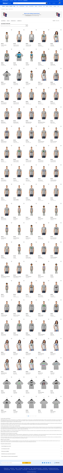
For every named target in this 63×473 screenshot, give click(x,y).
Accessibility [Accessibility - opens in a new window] (50, 468)
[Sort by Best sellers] (58, 21)
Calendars (55, 6)
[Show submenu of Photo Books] (42, 6)
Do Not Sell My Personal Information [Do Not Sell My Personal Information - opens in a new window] (43, 469)
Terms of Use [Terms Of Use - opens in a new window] (13, 469)
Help (49, 3)
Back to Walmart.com (5, 0)
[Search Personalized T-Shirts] (13, 25)
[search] (27, 25)
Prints (17, 6)
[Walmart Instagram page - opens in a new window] (50, 462)
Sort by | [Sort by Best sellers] (54, 20)
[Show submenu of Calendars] (56, 6)
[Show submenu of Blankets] (37, 6)
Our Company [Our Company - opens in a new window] (21, 468)
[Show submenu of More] (59, 6)
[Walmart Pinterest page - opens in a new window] (46, 462)
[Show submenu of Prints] (18, 6)
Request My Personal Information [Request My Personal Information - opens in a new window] (54, 469)
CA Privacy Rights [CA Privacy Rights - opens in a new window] (24, 469)
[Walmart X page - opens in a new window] (44, 462)
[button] (7, 30)
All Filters (3, 21)
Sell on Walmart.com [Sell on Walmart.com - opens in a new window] (27, 468)
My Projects (15, 0)
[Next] (36, 416)
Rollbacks (3, 6)
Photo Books (40, 6)
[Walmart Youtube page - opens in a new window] (48, 462)
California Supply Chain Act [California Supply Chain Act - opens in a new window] (32, 469)
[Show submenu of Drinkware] (52, 6)
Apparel (47, 6)
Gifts (44, 6)
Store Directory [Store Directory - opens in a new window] (12, 468)
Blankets (36, 6)
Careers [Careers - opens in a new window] (16, 468)
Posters (27, 6)
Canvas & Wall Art (31, 6)
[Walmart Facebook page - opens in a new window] (42, 462)
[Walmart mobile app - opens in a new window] (56, 462)
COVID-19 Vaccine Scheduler (37, 468)
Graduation (10, 6)
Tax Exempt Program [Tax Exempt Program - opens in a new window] (55, 468)
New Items (7, 6)
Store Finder (11, 0)
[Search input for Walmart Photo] (29, 3)
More (58, 6)
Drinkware (51, 6)
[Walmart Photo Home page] (7, 3)
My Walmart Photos (20, 0)
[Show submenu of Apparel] (48, 6)
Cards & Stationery (22, 6)
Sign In (59, 0)
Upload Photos (25, 0)
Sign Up (26, 462)
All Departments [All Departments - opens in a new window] (6, 468)
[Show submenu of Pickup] (15, 6)
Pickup (14, 6)
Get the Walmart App (7, 469)
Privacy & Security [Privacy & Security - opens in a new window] (18, 469)
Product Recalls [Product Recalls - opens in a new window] (45, 468)
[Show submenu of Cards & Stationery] (24, 6)
